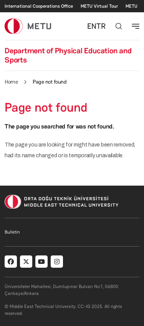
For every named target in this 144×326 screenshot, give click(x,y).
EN (91, 26)
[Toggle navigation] (135, 26)
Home (11, 81)
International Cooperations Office (39, 6)
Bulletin (12, 232)
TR (101, 26)
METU (131, 6)
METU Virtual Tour (99, 6)
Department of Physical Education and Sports (68, 55)
